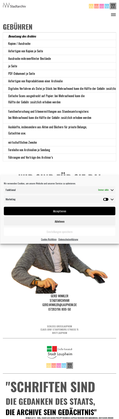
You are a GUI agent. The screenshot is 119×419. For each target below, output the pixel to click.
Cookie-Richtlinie (49, 239)
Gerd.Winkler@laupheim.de (59, 305)
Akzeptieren (59, 211)
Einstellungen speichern (60, 232)
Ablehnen (59, 221)
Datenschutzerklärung (68, 239)
